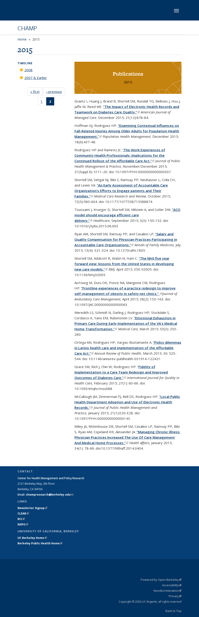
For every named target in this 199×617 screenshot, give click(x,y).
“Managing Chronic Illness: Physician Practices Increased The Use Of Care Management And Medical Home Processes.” (127, 437)
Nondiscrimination (167, 591)
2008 (28, 70)
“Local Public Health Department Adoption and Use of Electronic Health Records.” (127, 402)
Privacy (175, 596)
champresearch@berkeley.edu (49, 495)
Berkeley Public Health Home (40, 543)
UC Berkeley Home (32, 538)
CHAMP (27, 28)
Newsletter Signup (32, 508)
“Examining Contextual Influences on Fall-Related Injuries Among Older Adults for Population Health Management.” (126, 131)
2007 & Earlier (35, 77)
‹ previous (55, 91)
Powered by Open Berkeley (161, 580)
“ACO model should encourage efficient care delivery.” (127, 215)
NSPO (23, 524)
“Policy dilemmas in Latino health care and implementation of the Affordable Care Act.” (127, 348)
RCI (21, 519)
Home (22, 39)
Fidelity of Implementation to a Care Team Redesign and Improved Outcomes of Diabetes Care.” (121, 372)
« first (36, 91)
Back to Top (173, 611)
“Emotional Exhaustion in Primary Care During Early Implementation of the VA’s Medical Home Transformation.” (125, 323)
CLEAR (23, 513)
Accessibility (171, 585)
